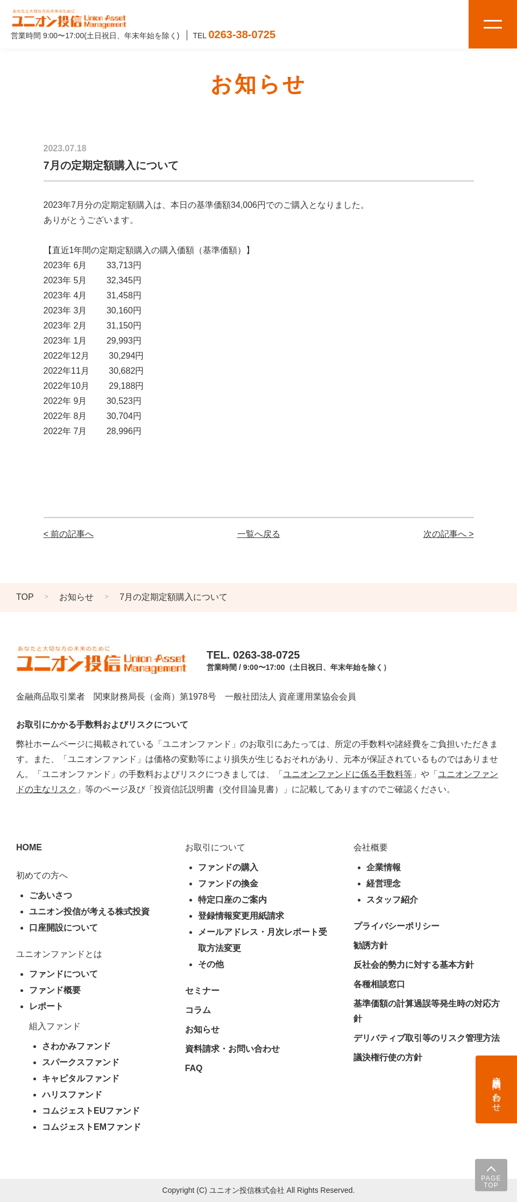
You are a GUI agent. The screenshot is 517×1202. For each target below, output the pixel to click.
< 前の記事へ (69, 534)
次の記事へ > (448, 534)
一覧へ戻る (258, 534)
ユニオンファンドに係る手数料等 (347, 774)
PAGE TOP (491, 1182)
